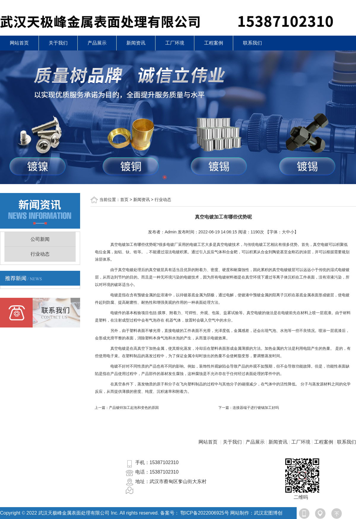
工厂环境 (174, 42)
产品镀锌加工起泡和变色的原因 (134, 408)
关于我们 (58, 42)
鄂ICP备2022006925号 (204, 512)
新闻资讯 (135, 42)
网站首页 (19, 42)
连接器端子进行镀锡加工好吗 (256, 408)
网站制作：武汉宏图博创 (256, 512)
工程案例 (213, 42)
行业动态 (40, 254)
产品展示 (97, 42)
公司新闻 (40, 239)
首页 (124, 199)
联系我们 (252, 42)
